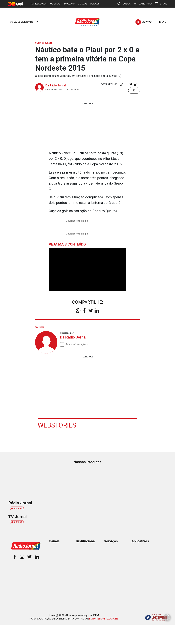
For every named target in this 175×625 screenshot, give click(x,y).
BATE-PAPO (142, 4)
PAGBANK (69, 3)
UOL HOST (56, 3)
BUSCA (123, 4)
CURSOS (82, 3)
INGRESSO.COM (38, 3)
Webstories (57, 425)
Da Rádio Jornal (55, 85)
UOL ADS (95, 3)
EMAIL (160, 4)
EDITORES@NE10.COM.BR (103, 618)
